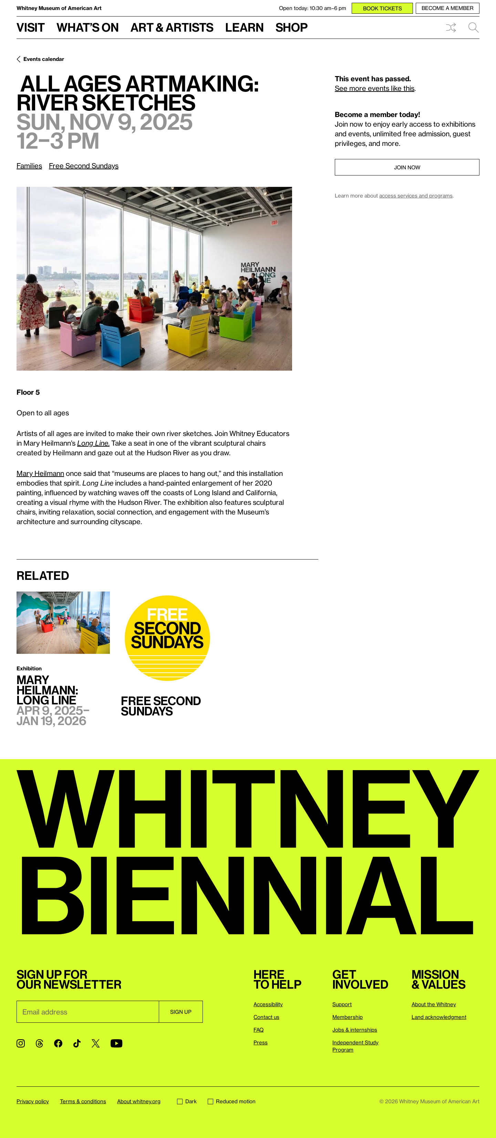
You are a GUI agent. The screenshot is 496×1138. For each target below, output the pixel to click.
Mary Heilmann (40, 473)
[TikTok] (77, 1043)
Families (29, 165)
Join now (407, 167)
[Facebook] (58, 1043)
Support (342, 1004)
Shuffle (450, 27)
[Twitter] (95, 1043)
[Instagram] (20, 1043)
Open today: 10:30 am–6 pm (312, 8)
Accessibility (268, 1004)
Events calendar (43, 59)
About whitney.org (139, 1101)
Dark (187, 1101)
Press (261, 1042)
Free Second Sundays (83, 165)
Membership (347, 1017)
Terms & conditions (83, 1101)
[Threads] (39, 1043)
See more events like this (374, 88)
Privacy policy (33, 1101)
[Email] (88, 1012)
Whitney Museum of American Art (59, 8)
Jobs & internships (354, 1030)
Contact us (266, 1017)
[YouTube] (116, 1043)
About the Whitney (434, 1004)
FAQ (259, 1030)
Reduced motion (232, 1101)
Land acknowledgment (439, 1017)
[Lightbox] (154, 279)
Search (473, 27)
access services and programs (416, 195)
